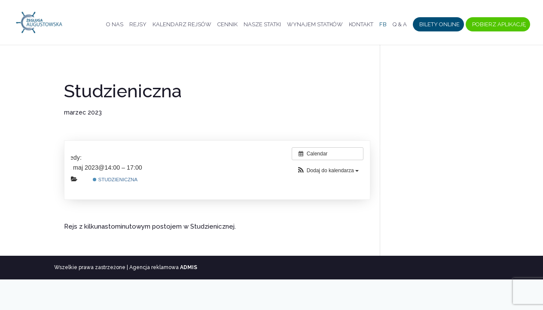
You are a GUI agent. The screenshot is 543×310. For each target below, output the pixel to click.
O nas (114, 25)
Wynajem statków (315, 25)
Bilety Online (439, 25)
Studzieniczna (115, 179)
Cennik (227, 25)
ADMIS (188, 267)
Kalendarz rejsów (182, 25)
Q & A (400, 25)
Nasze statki (262, 25)
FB (383, 25)
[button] (327, 171)
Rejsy (137, 25)
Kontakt (361, 25)
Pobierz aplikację (499, 25)
